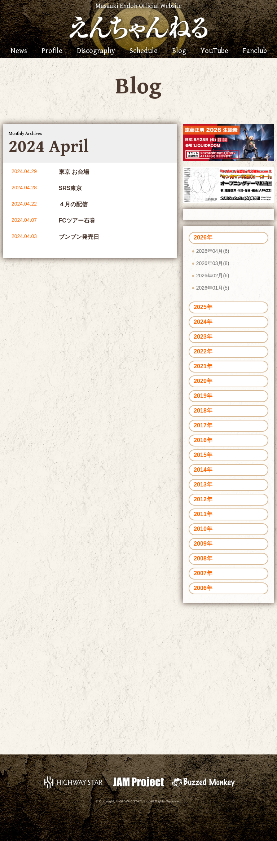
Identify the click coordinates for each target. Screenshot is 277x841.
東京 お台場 (74, 172)
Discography (96, 51)
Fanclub (255, 51)
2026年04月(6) (212, 251)
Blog (179, 51)
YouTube (214, 51)
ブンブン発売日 (79, 237)
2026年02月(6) (212, 275)
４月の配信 (73, 204)
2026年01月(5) (212, 288)
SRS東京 (70, 188)
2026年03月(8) (212, 263)
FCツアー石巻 (77, 220)
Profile (51, 51)
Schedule (143, 51)
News (18, 51)
